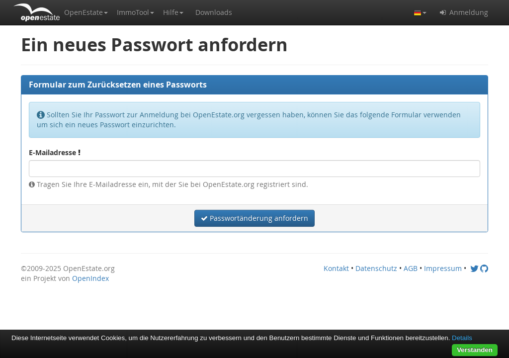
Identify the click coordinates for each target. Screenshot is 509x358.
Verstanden (475, 350)
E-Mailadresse (55, 152)
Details (462, 338)
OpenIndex (90, 278)
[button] (86, 12)
